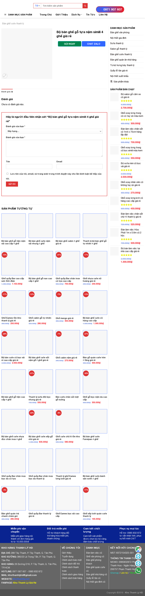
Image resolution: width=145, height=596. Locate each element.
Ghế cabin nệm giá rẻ (66, 357)
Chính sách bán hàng (72, 578)
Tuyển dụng (67, 556)
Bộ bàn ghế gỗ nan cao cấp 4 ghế (40, 279)
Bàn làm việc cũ (94, 552)
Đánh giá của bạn (15, 126)
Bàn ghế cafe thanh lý (13, 23)
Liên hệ (124, 573)
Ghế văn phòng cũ (95, 556)
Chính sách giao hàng (72, 574)
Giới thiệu (66, 552)
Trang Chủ (46, 14)
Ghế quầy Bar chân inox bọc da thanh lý (41, 477)
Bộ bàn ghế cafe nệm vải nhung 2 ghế (39, 242)
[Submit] (85, 5)
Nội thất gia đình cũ (95, 581)
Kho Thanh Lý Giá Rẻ (24, 582)
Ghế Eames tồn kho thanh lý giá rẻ (11, 319)
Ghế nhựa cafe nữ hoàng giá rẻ (92, 279)
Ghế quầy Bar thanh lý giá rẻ (40, 514)
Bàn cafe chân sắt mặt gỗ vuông (67, 398)
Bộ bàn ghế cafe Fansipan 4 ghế (91, 437)
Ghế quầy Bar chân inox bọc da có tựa (13, 477)
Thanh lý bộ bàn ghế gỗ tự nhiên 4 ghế (94, 242)
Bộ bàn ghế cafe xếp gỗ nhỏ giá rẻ (41, 437)
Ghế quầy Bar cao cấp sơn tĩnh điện (12, 279)
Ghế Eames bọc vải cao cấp (67, 514)
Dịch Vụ (77, 14)
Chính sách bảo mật (72, 560)
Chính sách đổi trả (71, 563)
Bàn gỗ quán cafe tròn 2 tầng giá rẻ (94, 358)
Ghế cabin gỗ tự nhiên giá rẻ (40, 319)
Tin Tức (90, 14)
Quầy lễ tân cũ (93, 578)
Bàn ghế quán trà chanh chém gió (10, 514)
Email (59, 161)
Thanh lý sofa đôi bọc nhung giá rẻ (40, 398)
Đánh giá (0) (7, 92)
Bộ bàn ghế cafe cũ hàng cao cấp (93, 319)
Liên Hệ (103, 14)
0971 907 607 (112, 9)
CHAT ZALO (93, 43)
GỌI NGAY (69, 43)
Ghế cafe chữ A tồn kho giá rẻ (68, 437)
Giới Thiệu (62, 14)
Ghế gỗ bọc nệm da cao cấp (95, 398)
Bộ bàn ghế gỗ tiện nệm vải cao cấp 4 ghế (13, 242)
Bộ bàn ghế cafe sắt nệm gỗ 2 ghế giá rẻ (39, 358)
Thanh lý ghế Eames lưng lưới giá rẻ (66, 477)
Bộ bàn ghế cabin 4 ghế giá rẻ (67, 242)
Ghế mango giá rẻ (64, 318)
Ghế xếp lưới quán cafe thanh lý (95, 514)
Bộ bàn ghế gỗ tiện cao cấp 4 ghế (13, 398)
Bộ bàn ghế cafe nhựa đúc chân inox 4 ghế (12, 437)
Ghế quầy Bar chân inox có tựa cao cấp (68, 279)
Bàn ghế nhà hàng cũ (96, 574)
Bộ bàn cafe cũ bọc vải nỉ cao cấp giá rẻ (13, 358)
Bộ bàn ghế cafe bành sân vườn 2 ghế (94, 477)
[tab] (7, 92)
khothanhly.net (21, 578)
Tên (8, 161)
